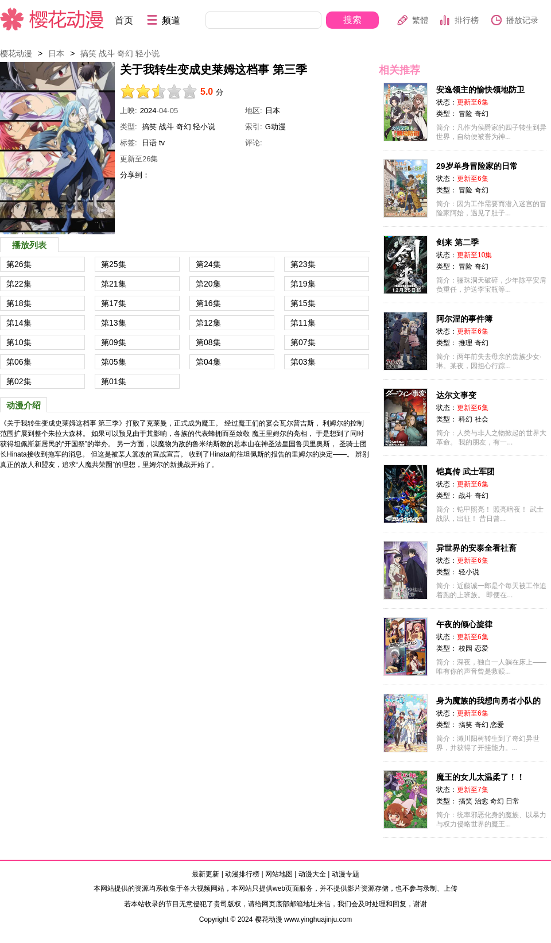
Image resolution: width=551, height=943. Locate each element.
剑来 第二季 (457, 242)
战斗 (107, 53)
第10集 (19, 342)
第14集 (19, 322)
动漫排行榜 (242, 874)
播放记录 (522, 20)
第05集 (113, 361)
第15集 (303, 303)
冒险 (465, 114)
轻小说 (147, 53)
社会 (481, 419)
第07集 (303, 342)
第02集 (19, 381)
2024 (148, 110)
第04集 (208, 361)
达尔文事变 (456, 395)
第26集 (19, 264)
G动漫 (275, 126)
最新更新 (205, 874)
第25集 (113, 264)
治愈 (481, 801)
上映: (128, 110)
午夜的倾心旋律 (464, 624)
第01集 (113, 381)
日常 (512, 801)
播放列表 (29, 245)
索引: (253, 126)
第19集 (303, 283)
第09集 (113, 342)
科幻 (465, 419)
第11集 (303, 322)
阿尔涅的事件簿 (464, 318)
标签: (128, 142)
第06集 (19, 361)
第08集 (208, 342)
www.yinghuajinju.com (318, 919)
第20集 (208, 283)
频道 (171, 20)
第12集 (208, 322)
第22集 (19, 283)
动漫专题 (345, 874)
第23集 (303, 264)
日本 (56, 53)
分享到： (135, 175)
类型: (128, 126)
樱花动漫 (52, 19)
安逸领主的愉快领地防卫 (480, 89)
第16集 (208, 303)
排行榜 (467, 20)
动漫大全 (312, 874)
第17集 (113, 303)
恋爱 (481, 648)
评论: (253, 142)
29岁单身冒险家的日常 (477, 166)
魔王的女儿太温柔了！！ (480, 777)
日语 (149, 142)
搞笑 (88, 53)
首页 (124, 20)
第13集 (113, 322)
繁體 (420, 20)
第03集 (303, 361)
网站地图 (279, 874)
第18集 (19, 303)
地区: (253, 110)
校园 (465, 648)
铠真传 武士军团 (465, 471)
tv (162, 142)
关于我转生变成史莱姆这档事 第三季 (57, 148)
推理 (465, 343)
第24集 (208, 264)
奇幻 (125, 53)
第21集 (113, 283)
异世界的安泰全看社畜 (476, 547)
